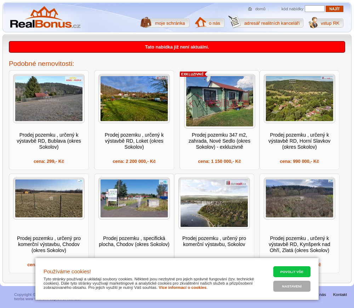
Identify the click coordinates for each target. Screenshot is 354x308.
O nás (320, 294)
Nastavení (292, 286)
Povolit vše (291, 272)
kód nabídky (292, 9)
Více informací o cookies (182, 287)
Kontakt (340, 294)
